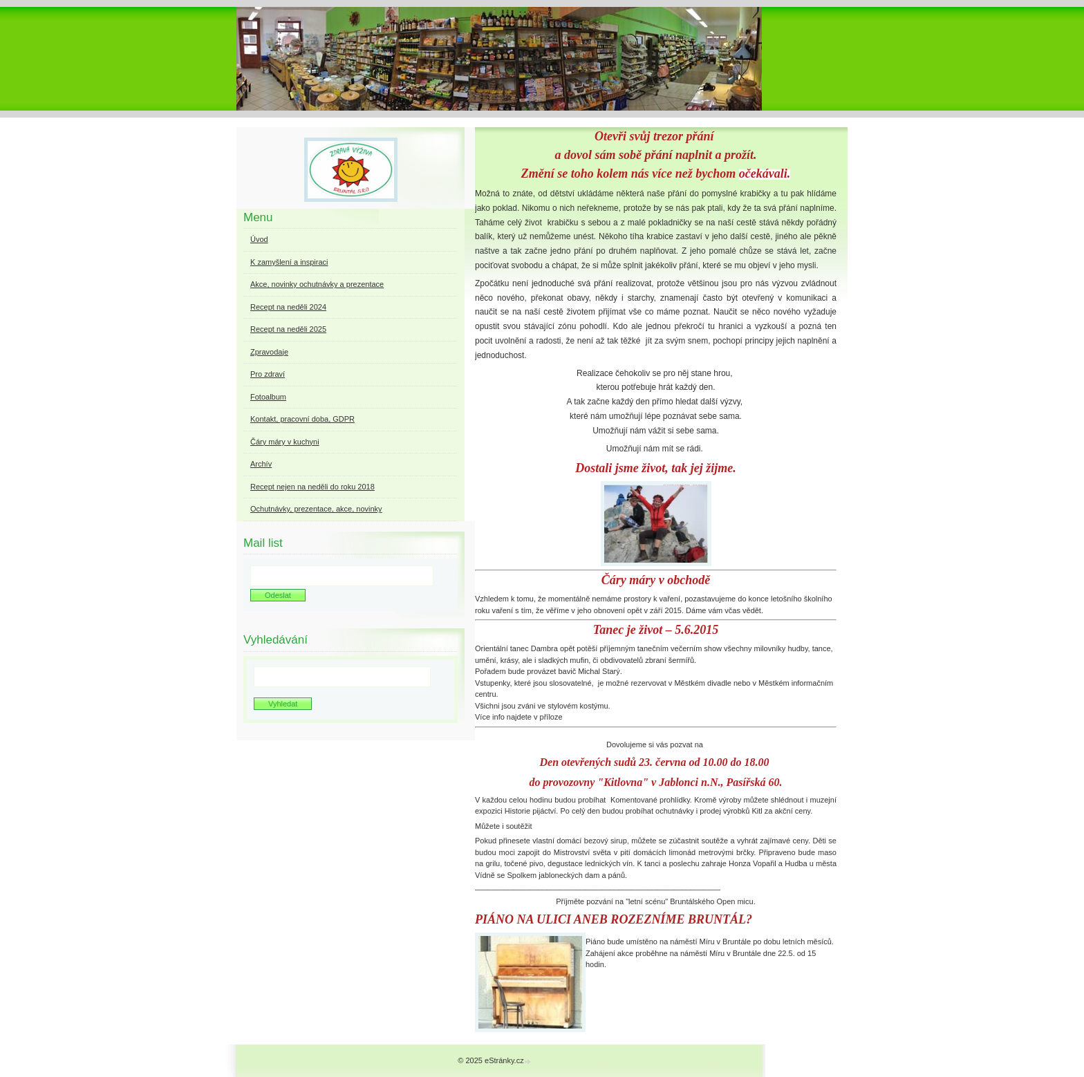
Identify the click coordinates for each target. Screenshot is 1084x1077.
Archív (261, 464)
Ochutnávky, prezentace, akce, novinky (316, 509)
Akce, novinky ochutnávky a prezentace (317, 284)
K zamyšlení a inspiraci (289, 262)
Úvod (259, 239)
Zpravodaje (269, 352)
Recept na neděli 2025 (288, 329)
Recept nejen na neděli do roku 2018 (312, 487)
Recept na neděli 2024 (288, 307)
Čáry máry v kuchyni (284, 442)
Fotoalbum (268, 397)
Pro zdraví (267, 374)
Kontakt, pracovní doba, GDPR (302, 419)
